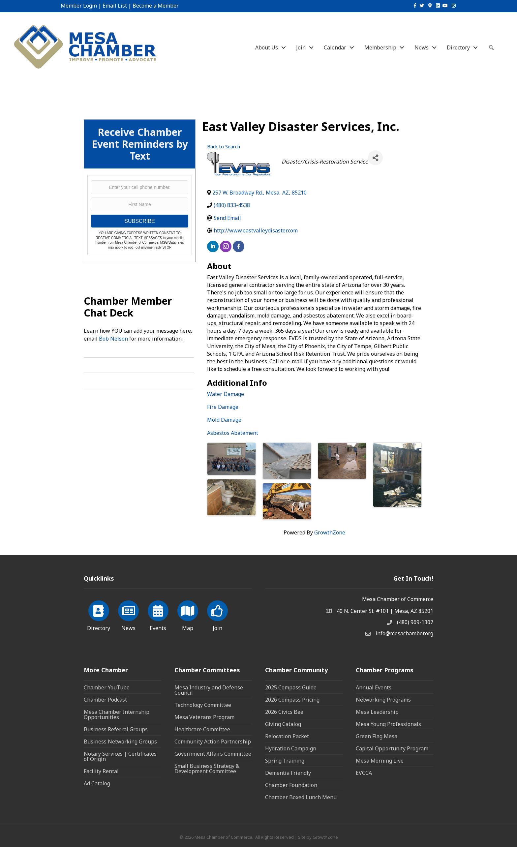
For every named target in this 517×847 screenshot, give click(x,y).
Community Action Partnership (212, 741)
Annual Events (373, 687)
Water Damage (225, 394)
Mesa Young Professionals (388, 724)
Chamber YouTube (107, 687)
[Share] (375, 157)
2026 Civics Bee (284, 711)
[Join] (217, 614)
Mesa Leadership (377, 711)
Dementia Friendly (288, 772)
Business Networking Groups (120, 741)
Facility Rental (101, 771)
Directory (458, 47)
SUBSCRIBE (139, 221)
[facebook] (238, 246)
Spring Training (284, 760)
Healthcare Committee (202, 729)
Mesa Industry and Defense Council (208, 690)
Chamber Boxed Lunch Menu (301, 797)
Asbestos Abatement (232, 433)
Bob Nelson (113, 338)
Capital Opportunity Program (392, 748)
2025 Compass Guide (291, 687)
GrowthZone (329, 532)
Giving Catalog (283, 724)
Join (301, 47)
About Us (266, 47)
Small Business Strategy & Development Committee (206, 768)
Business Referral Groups (116, 729)
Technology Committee (202, 705)
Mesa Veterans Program (204, 717)
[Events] (158, 614)
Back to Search (223, 146)
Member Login (79, 5)
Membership (380, 47)
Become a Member (156, 5)
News (421, 47)
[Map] (187, 614)
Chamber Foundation (291, 785)
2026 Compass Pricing (292, 699)
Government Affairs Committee (212, 753)
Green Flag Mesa (376, 736)
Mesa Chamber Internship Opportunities (116, 714)
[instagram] (225, 246)
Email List (115, 5)
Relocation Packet (287, 736)
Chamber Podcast (105, 699)
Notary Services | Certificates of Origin (120, 756)
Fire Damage (222, 406)
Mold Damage (224, 419)
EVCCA (364, 772)
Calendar (335, 47)
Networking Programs (383, 699)
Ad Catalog (97, 783)
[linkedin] (213, 246)
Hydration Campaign (290, 748)
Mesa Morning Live (380, 760)
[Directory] (98, 614)
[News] (128, 614)
